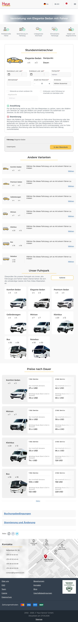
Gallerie (62, 278)
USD (57, 4)
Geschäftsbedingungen (43, 593)
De (46, 4)
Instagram (67, 605)
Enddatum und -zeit (36, 71)
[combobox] (61, 74)
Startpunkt (55, 71)
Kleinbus (58, 315)
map (39, 558)
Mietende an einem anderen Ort (21, 91)
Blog (35, 589)
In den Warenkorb (61, 147)
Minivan (34, 315)
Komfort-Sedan (14, 290)
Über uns (5, 581)
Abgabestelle (12, 94)
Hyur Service (6, 4)
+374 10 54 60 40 (12, 555)
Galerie (4, 593)
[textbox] (61, 74)
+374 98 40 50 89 (12, 564)
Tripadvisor (54, 605)
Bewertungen (39, 581)
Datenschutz (7, 597)
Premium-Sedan (61, 290)
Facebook (60, 605)
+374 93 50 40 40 (12, 559)
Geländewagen (14, 315)
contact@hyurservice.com (15, 573)
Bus (8, 339)
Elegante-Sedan (37, 290)
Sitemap (39, 619)
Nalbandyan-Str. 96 (13, 550)
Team (4, 589)
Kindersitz (57, 80)
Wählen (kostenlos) (60, 83)
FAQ (3, 585)
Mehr (38, 501)
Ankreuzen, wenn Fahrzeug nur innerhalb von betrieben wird (54, 92)
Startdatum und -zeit (14, 71)
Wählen (71, 171)
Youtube (73, 605)
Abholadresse (12, 80)
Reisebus (34, 339)
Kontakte (37, 585)
